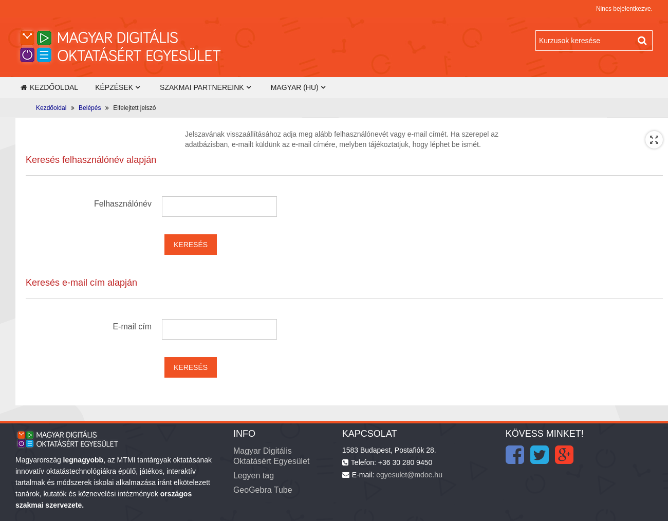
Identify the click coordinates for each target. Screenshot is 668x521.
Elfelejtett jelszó (134, 107)
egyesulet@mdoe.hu (409, 475)
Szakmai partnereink (202, 87)
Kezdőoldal (49, 87)
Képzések (114, 87)
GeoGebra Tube (262, 490)
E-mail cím (132, 326)
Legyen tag (253, 475)
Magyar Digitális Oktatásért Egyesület (271, 456)
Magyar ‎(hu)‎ (295, 87)
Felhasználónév (123, 203)
